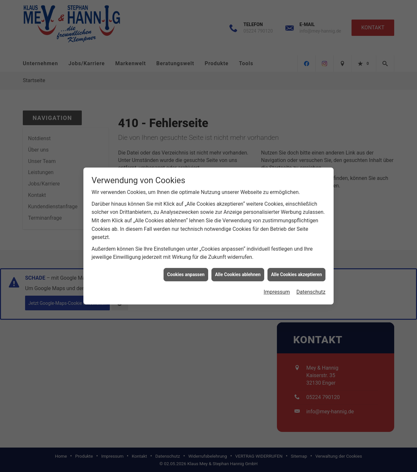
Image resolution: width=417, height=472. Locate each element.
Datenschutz (310, 289)
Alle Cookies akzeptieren (296, 271)
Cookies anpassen (186, 271)
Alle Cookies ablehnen (238, 271)
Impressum (277, 289)
